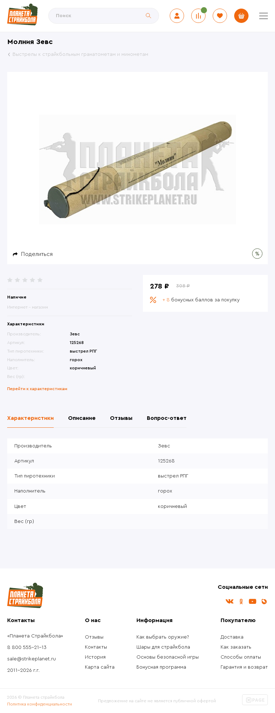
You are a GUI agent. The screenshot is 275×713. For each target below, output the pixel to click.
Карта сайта (100, 667)
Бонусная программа (161, 667)
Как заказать (236, 647)
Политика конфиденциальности (39, 704)
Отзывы (94, 637)
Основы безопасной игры (167, 657)
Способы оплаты (241, 657)
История (95, 657)
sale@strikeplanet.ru (31, 658)
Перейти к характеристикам (37, 389)
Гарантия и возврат (244, 667)
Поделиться (37, 254)
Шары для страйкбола (163, 647)
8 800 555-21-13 (27, 647)
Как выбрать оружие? (162, 637)
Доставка (232, 637)
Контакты (96, 647)
